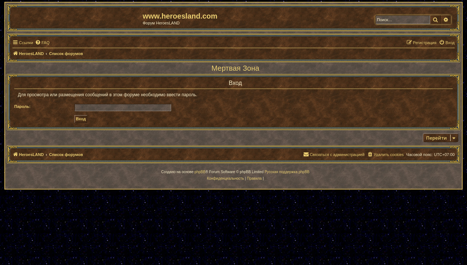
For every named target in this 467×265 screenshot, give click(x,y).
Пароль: (22, 106)
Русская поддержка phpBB (287, 172)
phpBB (199, 172)
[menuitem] (42, 42)
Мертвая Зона (235, 68)
